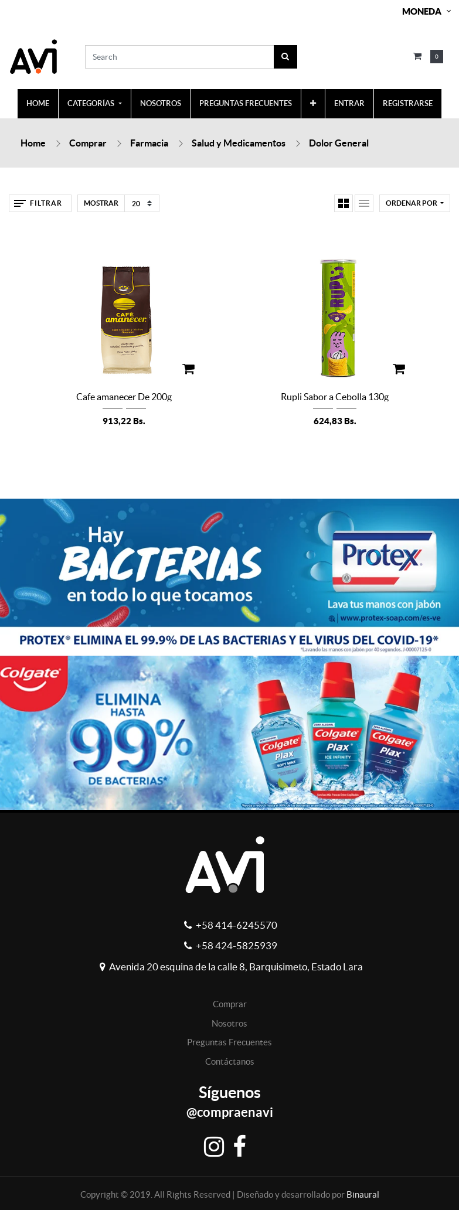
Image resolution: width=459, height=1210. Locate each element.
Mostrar (101, 203)
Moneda (421, 11)
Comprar (88, 143)
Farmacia (149, 143)
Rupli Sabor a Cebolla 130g (335, 396)
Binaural (362, 1194)
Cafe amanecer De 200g (124, 396)
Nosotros (229, 1023)
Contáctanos (229, 1061)
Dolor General (339, 143)
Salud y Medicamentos (238, 143)
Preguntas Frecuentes (229, 1042)
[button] (313, 103)
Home (33, 143)
